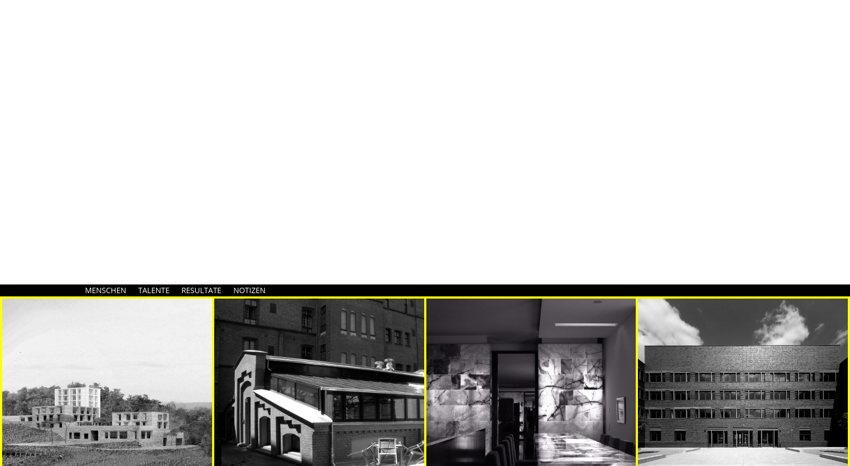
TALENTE (154, 290)
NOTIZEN (249, 290)
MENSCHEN (105, 290)
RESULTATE (201, 290)
